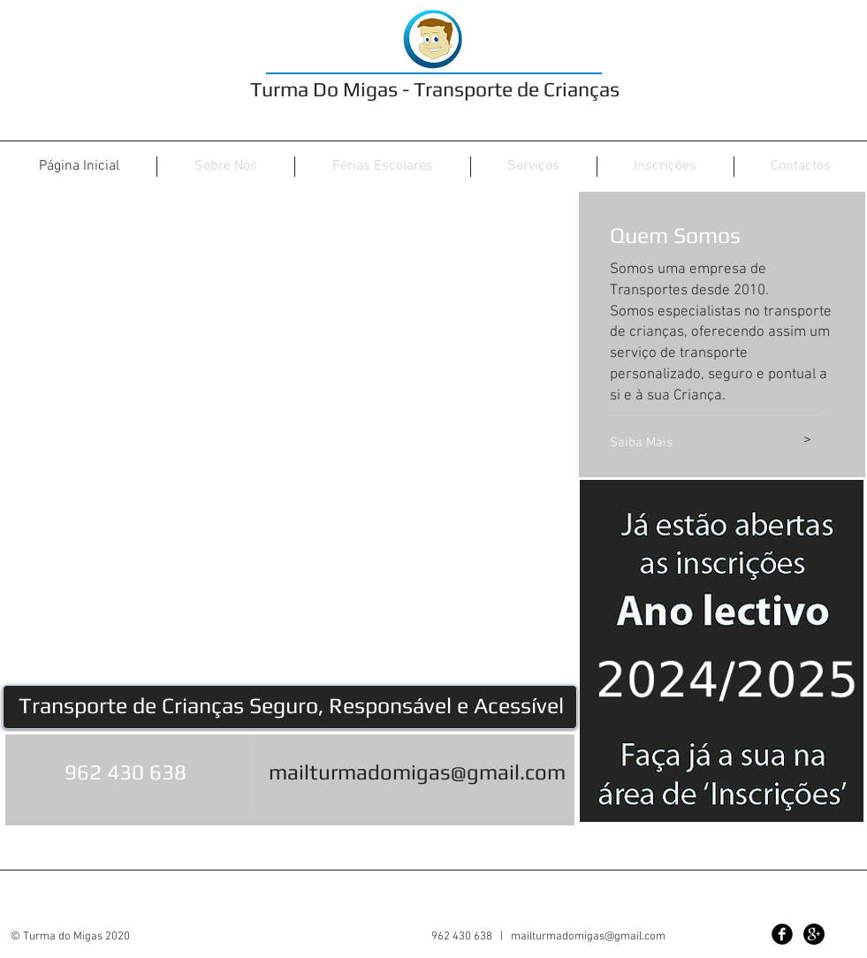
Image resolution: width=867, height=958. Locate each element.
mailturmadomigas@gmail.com (417, 772)
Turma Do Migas (324, 89)
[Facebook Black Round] (782, 934)
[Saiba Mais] (687, 443)
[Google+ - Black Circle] (814, 934)
